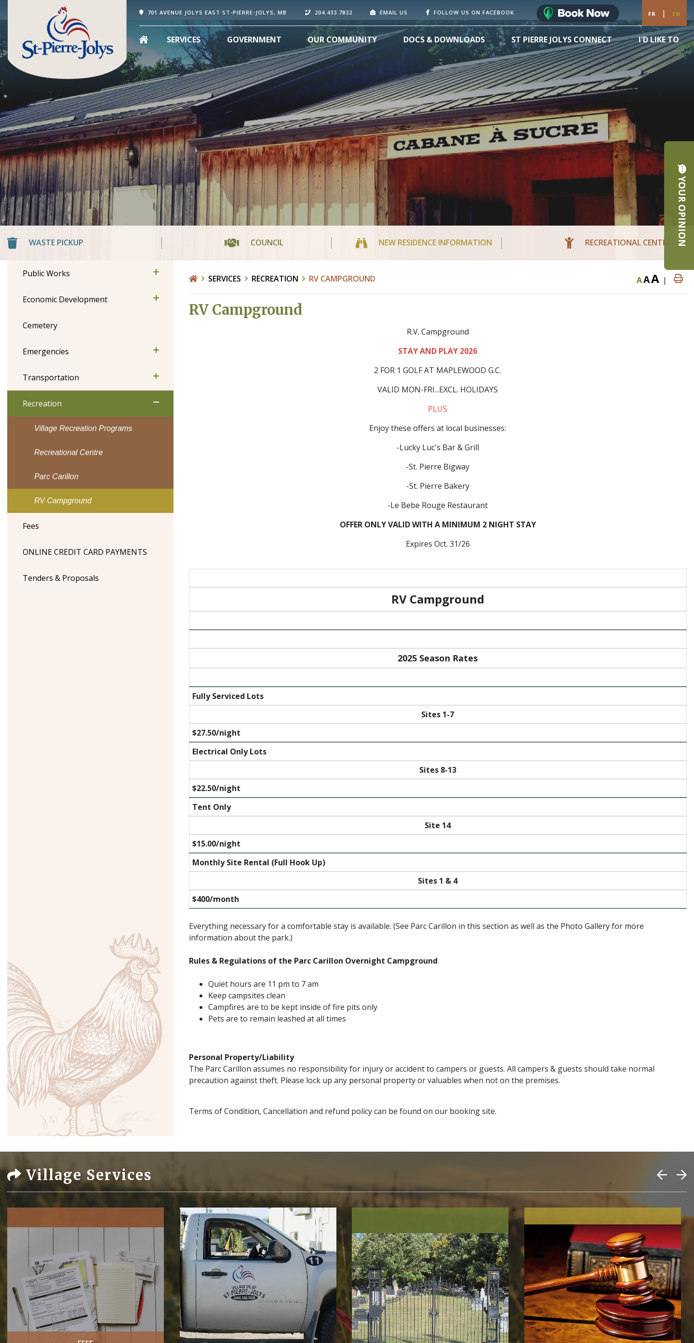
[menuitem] (143, 39)
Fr (652, 13)
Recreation (275, 278)
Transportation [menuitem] (51, 377)
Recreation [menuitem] (42, 403)
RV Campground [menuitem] (63, 501)
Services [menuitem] (183, 39)
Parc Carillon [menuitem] (56, 476)
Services (224, 278)
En (676, 13)
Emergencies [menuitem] (46, 351)
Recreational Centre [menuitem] (68, 452)
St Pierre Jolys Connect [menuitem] (561, 39)
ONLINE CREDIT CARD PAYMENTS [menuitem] (85, 552)
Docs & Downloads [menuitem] (444, 39)
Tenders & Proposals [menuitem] (61, 578)
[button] (156, 272)
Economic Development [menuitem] (65, 299)
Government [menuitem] (254, 39)
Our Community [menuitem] (342, 39)
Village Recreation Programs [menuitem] (83, 428)
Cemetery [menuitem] (40, 325)
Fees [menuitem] (31, 526)
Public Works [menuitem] (46, 273)
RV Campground (342, 278)
